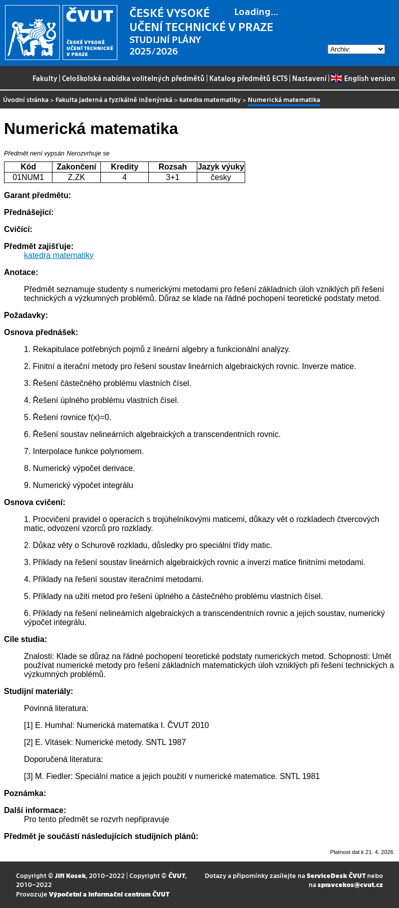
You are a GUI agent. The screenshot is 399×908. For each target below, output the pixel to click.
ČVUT (176, 875)
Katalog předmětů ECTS (248, 78)
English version (363, 78)
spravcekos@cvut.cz (350, 884)
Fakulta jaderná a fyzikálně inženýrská (113, 99)
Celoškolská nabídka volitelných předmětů (133, 78)
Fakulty (44, 78)
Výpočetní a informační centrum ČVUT (109, 894)
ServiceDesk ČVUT (336, 875)
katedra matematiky (210, 99)
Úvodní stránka (25, 99)
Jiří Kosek (70, 875)
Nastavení (309, 78)
